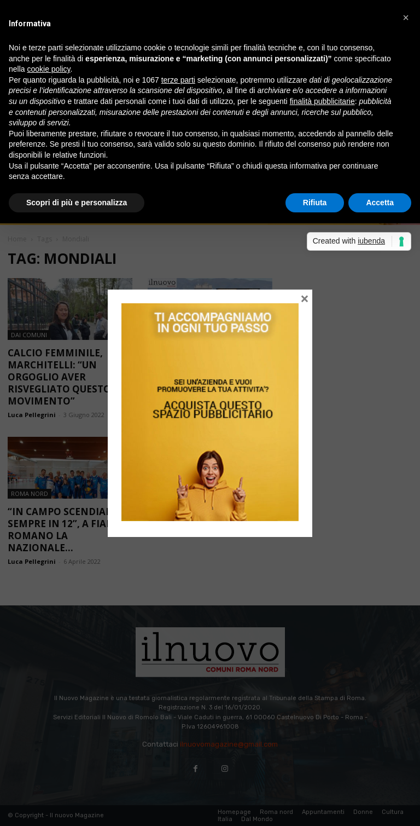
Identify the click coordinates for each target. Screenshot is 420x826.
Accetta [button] (380, 202)
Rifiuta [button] (315, 202)
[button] (406, 17)
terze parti (178, 80)
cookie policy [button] (48, 69)
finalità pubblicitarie (322, 101)
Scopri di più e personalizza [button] (76, 202)
